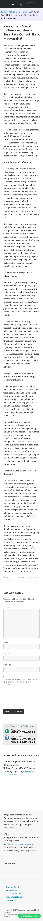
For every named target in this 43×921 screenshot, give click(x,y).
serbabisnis (17, 914)
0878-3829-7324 (16, 774)
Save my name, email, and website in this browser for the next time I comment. (20, 682)
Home (4, 12)
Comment (8, 607)
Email (6, 654)
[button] (29, 916)
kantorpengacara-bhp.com (20, 844)
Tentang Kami (12, 887)
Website (7, 665)
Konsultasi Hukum (14, 897)
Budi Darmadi (12, 577)
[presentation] (12, 698)
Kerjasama (11, 900)
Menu (11, 4)
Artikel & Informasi (18, 12)
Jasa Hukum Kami (14, 893)
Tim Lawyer (11, 890)
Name (6, 642)
